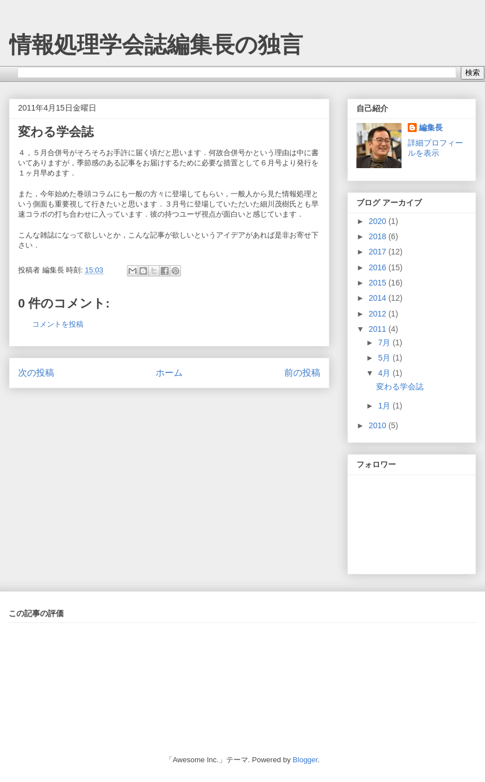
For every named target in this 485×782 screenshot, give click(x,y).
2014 (379, 297)
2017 (379, 251)
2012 (379, 313)
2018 (379, 236)
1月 (385, 405)
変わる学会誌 (56, 132)
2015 (379, 282)
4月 (385, 372)
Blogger (305, 759)
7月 (385, 342)
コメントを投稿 (57, 324)
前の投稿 (302, 372)
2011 (379, 328)
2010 (379, 425)
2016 (379, 267)
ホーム (169, 372)
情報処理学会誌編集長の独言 (156, 44)
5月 (385, 357)
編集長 (431, 127)
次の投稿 (36, 372)
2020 (379, 221)
